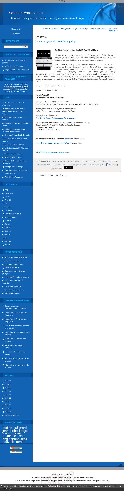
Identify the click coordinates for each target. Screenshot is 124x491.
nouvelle (8, 442)
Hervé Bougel (10, 345)
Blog (6, 190)
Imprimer (57, 168)
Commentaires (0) (88, 161)
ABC (6, 358)
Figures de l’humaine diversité (16, 257)
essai (21, 436)
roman (20, 442)
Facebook (111, 165)
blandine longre (72, 165)
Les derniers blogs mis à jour (41, 477)
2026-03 (8, 384)
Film (6, 203)
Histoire (7, 234)
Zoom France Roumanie (14, 177)
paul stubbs (84, 165)
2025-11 (8, 398)
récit (24, 439)
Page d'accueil (79, 28)
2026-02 (8, 388)
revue (104, 161)
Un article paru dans (52, 143)
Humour (8, 207)
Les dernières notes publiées (62, 477)
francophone (11, 433)
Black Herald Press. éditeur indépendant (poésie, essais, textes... (13, 111)
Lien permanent (73, 161)
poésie (7, 428)
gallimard (20, 428)
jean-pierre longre (15, 431)
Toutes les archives (12, 415)
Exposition (8, 200)
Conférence (9, 193)
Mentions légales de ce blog (44, 481)
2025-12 (8, 394)
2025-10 (8, 401)
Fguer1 (7, 326)
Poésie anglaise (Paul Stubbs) (16, 170)
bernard (8, 339)
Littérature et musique (13, 214)
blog (107, 481)
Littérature (8, 210)
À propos (16, 34)
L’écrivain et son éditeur (13, 286)
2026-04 (8, 381)
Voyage (7, 245)
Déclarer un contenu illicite (23, 481)
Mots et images (10, 217)
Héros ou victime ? (12, 268)
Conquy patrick (10, 306)
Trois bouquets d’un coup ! (14, 264)
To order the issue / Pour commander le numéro (55, 118)
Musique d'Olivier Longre (14, 66)
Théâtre (8, 227)
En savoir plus (6, 488)
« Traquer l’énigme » (12, 293)
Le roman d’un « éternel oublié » (17, 277)
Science (8, 241)
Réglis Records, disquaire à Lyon (17, 70)
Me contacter (16, 29)
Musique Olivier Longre (13, 157)
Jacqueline (9, 312)
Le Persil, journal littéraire (14, 144)
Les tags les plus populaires (83, 477)
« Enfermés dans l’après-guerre (57, 28)
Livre (6, 238)
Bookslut (68, 138)
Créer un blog (57, 474)
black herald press (97, 165)
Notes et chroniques (25, 13)
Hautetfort (68, 474)
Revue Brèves (10, 173)
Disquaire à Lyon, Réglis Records (17, 135)
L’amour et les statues (13, 261)
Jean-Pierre (9, 332)
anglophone (11, 439)
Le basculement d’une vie (14, 290)
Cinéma (8, 231)
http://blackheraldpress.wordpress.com (52, 152)
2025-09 (8, 405)
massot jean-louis (11, 352)
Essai (7, 197)
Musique (8, 221)
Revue (7, 224)
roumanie (9, 436)
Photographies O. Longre (14, 167)
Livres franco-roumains (13, 154)
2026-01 (8, 391)
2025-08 (8, 408)
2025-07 (8, 412)
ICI (27, 91)
